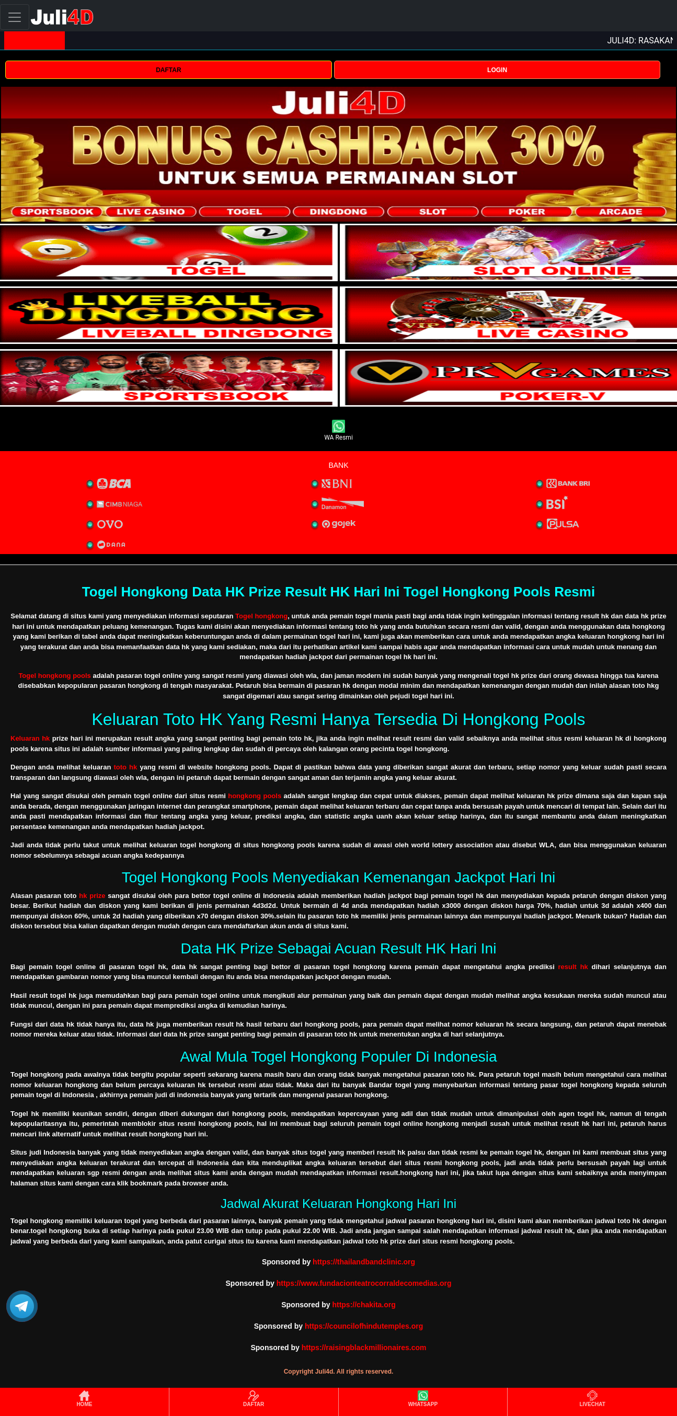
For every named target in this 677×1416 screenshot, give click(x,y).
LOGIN (497, 70)
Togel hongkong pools (54, 676)
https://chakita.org (363, 1304)
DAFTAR (168, 70)
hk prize (92, 896)
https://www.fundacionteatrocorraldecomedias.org (364, 1283)
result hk (573, 967)
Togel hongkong (261, 616)
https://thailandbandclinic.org (364, 1262)
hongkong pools (254, 796)
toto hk (125, 767)
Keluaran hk (30, 738)
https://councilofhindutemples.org (364, 1326)
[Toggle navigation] (14, 17)
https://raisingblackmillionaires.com (364, 1347)
